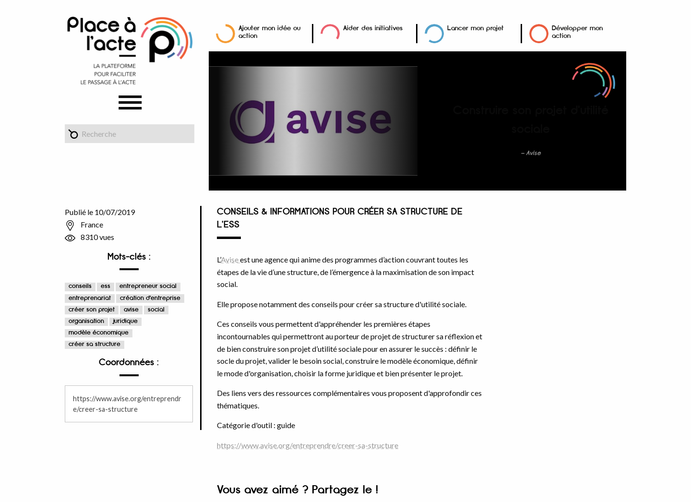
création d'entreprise (150, 298)
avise (131, 309)
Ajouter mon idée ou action (269, 32)
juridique (125, 321)
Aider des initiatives (373, 28)
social (156, 309)
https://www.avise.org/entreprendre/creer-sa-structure (307, 445)
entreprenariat (90, 298)
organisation (86, 321)
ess (105, 286)
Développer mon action (577, 32)
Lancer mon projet (475, 28)
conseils (80, 286)
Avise (230, 259)
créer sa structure (94, 344)
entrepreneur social (148, 286)
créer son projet (92, 309)
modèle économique (99, 332)
